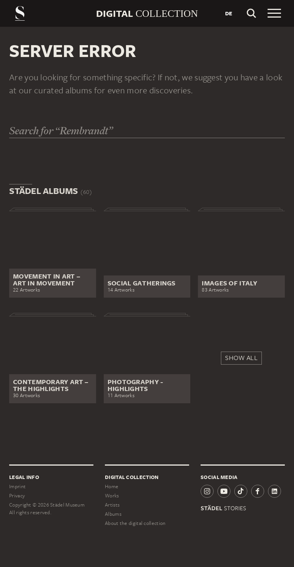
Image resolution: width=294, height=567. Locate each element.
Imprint (17, 486)
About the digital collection (135, 523)
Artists (112, 505)
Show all (241, 358)
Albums (113, 514)
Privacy (17, 495)
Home (111, 486)
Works (112, 495)
